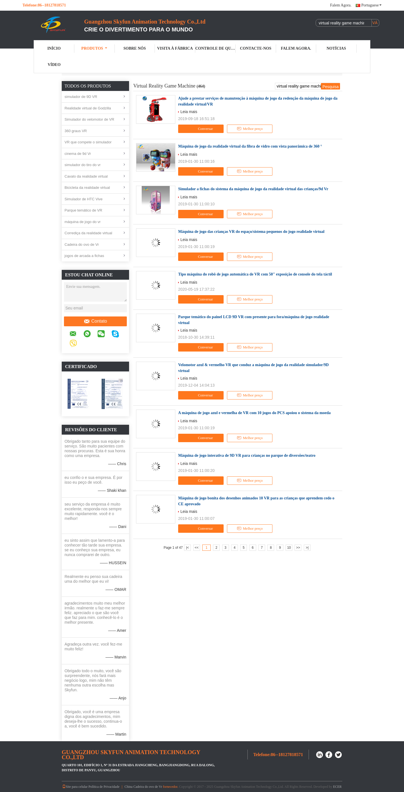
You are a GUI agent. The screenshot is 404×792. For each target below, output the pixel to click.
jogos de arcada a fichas (84, 256)
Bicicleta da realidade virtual (87, 187)
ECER (337, 787)
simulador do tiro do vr (83, 165)
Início (54, 48)
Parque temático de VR (83, 210)
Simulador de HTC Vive (84, 199)
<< (197, 548)
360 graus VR (76, 131)
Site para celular (75, 787)
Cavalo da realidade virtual (86, 176)
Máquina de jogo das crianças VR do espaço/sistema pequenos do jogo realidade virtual (251, 231)
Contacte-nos (255, 48)
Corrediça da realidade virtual (88, 233)
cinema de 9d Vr (78, 153)
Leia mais (188, 111)
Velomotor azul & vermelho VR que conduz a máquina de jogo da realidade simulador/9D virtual (253, 368)
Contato (95, 321)
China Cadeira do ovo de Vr (143, 787)
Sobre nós (134, 48)
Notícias (336, 48)
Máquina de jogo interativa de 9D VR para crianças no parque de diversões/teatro (246, 455)
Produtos (94, 48)
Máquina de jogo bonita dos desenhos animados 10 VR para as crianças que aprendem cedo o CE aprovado (256, 501)
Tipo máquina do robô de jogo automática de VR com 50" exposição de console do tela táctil (255, 274)
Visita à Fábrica (175, 48)
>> (298, 548)
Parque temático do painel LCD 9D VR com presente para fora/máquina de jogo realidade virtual (253, 320)
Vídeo (54, 65)
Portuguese (371, 5)
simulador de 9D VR (81, 97)
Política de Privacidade (104, 787)
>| (307, 548)
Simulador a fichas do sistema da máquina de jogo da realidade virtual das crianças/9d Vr (253, 189)
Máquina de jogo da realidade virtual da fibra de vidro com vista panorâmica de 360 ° (250, 146)
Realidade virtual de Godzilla (88, 108)
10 (289, 548)
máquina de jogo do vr (83, 222)
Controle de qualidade (215, 48)
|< (187, 548)
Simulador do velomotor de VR (89, 119)
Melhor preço (250, 129)
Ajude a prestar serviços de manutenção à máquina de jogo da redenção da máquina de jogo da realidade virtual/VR (258, 101)
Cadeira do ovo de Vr (82, 244)
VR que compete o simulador (88, 142)
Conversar (201, 128)
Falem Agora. (341, 5)
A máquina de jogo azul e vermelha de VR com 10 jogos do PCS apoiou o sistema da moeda (254, 413)
